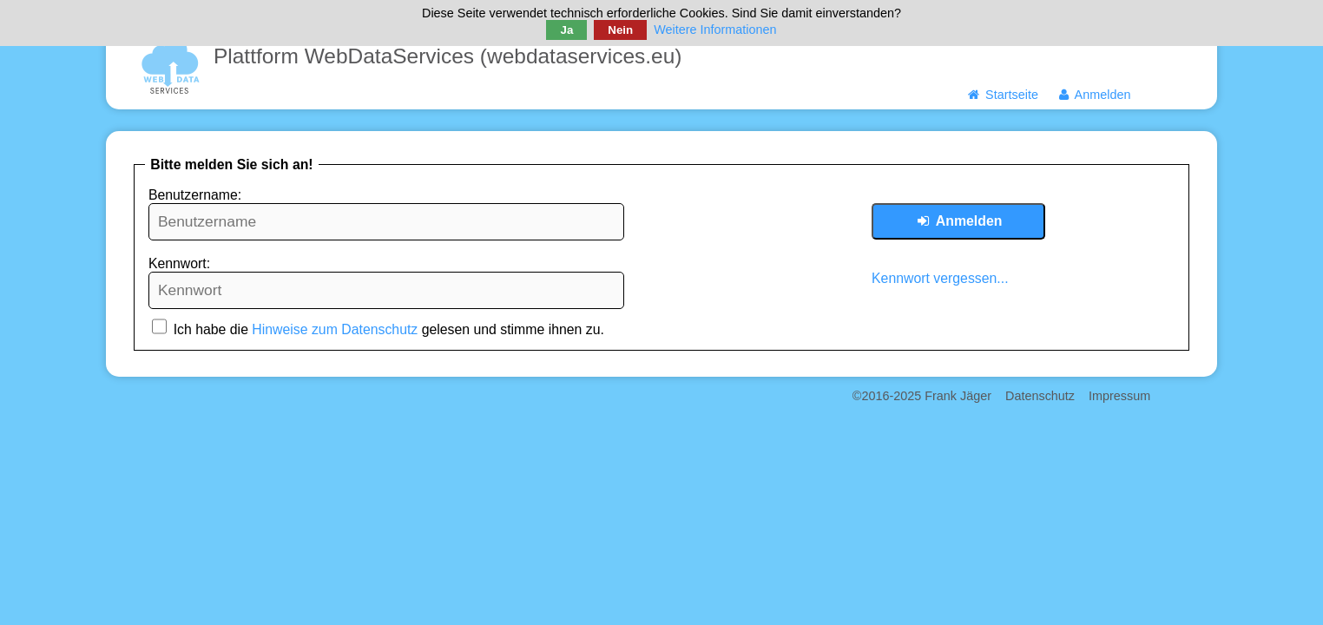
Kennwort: (179, 263)
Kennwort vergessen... (940, 278)
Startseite (1002, 95)
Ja (566, 29)
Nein (620, 29)
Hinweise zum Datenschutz (335, 329)
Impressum (1119, 396)
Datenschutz (1040, 396)
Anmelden (1093, 95)
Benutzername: (194, 195)
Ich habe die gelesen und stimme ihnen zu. (378, 329)
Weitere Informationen (715, 29)
